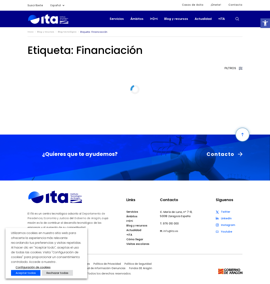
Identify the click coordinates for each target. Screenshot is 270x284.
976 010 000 (171, 223)
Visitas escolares (137, 244)
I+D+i (154, 19)
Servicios (117, 19)
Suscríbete (35, 5)
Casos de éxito (193, 5)
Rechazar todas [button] (57, 273)
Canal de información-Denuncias (103, 268)
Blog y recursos (176, 19)
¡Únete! (216, 5)
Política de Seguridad (138, 264)
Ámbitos (136, 19)
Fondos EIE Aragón (140, 268)
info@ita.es (170, 231)
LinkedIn (226, 218)
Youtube (226, 231)
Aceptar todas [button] (26, 273)
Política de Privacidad (107, 264)
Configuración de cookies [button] (33, 267)
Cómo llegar (134, 239)
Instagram (228, 225)
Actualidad (203, 19)
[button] (265, 23)
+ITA (221, 19)
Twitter (225, 212)
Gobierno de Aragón (87, 218)
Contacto (235, 5)
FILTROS (234, 68)
